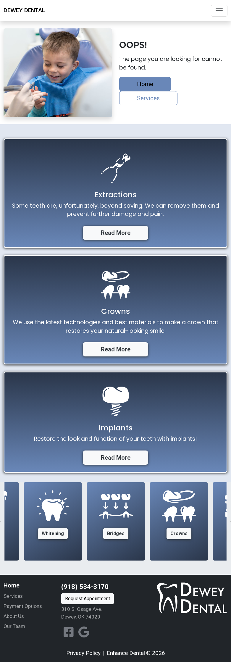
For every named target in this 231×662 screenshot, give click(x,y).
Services (13, 596)
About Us (14, 616)
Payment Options (23, 606)
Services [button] (148, 98)
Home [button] (145, 84)
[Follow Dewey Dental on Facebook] (68, 632)
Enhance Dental (126, 653)
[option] (116, 521)
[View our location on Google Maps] (96, 613)
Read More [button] (115, 232)
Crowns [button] (179, 533)
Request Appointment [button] (87, 598)
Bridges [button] (116, 533)
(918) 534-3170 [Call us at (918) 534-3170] (85, 587)
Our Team (14, 626)
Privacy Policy (83, 653)
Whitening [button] (53, 533)
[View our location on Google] (84, 632)
